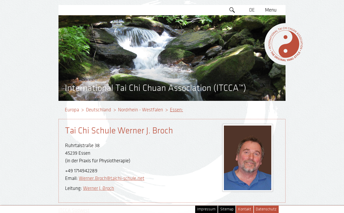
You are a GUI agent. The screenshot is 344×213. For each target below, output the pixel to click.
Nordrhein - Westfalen (140, 109)
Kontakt (244, 209)
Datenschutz (266, 209)
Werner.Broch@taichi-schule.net (111, 178)
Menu (271, 10)
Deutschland (98, 109)
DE (252, 10)
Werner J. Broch (98, 188)
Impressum (206, 209)
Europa (72, 109)
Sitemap (227, 209)
